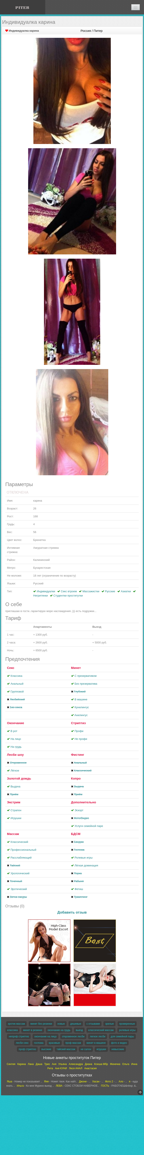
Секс (10, 668)
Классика (16, 675)
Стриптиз (78, 723)
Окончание (15, 723)
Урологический (20, 873)
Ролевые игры (83, 857)
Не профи (80, 738)
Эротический (19, 889)
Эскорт (78, 810)
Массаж (13, 834)
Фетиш (78, 889)
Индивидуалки (46, 591)
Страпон (16, 810)
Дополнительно (83, 802)
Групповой (17, 691)
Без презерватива (85, 683)
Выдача (16, 786)
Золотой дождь (19, 778)
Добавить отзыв (72, 912)
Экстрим (13, 802)
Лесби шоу (15, 754)
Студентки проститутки (68, 595)
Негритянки (40, 595)
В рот (14, 731)
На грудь (16, 746)
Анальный (17, 683)
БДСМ (76, 834)
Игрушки (16, 818)
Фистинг (77, 754)
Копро (76, 778)
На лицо (16, 738)
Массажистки (90, 591)
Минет (76, 668)
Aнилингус (81, 715)
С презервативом (85, 675)
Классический (19, 841)
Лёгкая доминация (86, 865)
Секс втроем (69, 591)
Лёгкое (15, 770)
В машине (80, 699)
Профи (78, 731)
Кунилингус (81, 707)
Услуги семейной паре (88, 826)
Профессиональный (23, 849)
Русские (110, 591)
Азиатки (126, 591)
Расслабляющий (21, 857)
